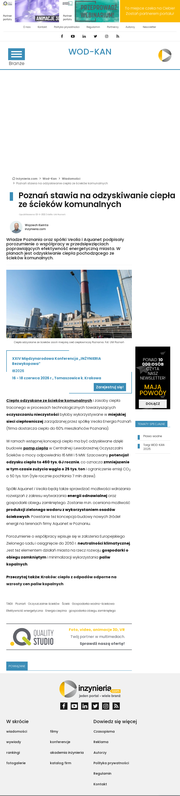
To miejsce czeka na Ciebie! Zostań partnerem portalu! (150, 11)
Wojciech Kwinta (36, 225)
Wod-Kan (90, 52)
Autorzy (130, 27)
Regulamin (93, 27)
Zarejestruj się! (110, 387)
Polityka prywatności (67, 27)
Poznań (20, 604)
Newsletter (149, 27)
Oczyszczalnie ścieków (44, 604)
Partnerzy (113, 27)
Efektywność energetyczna (24, 611)
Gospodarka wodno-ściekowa (93, 604)
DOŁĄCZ (153, 403)
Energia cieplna (56, 611)
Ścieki (66, 604)
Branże (16, 57)
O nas (27, 27)
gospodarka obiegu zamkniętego (92, 611)
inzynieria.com (35, 229)
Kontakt (42, 27)
